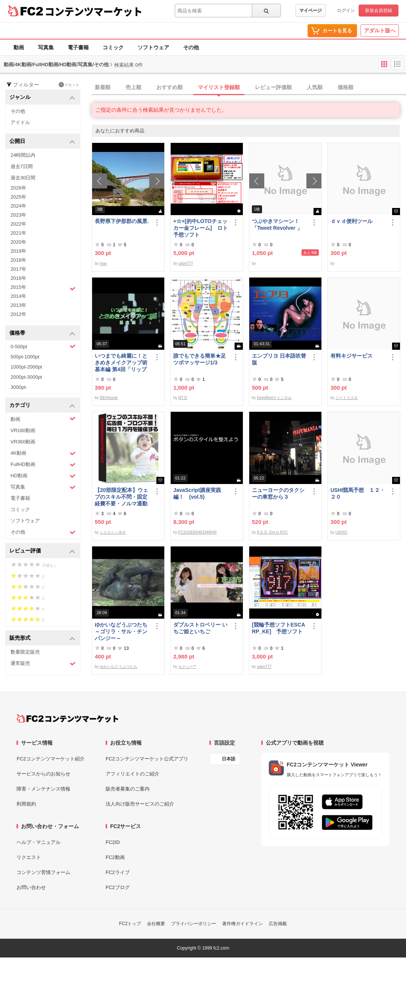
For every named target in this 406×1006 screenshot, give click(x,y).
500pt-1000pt (25, 357)
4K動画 (43, 453)
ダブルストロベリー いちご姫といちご (200, 628)
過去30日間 (23, 178)
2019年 (18, 251)
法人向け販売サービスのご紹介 (140, 804)
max (103, 263)
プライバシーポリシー (193, 923)
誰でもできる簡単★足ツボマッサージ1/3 (199, 359)
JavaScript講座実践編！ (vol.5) (197, 493)
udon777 (185, 263)
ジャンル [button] (42, 97)
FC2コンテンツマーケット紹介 (51, 759)
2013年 (18, 305)
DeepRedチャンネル (274, 398)
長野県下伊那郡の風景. (122, 221)
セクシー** (187, 667)
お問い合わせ (31, 887)
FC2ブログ (118, 887)
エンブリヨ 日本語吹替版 (279, 359)
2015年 (43, 288)
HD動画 (43, 476)
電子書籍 (78, 47)
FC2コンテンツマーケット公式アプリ (147, 759)
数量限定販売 (25, 652)
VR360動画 (23, 442)
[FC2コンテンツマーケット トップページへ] (67, 718)
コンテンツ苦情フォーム (43, 872)
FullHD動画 (43, 464)
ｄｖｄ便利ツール (351, 221)
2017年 (18, 269)
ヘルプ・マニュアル (39, 842)
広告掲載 (278, 923)
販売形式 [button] (42, 638)
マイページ (310, 10)
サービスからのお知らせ (43, 774)
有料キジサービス (351, 356)
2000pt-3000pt (26, 377)
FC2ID (113, 842)
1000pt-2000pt (26, 367)
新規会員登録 (378, 10)
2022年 (18, 224)
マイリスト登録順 (219, 87)
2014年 (18, 296)
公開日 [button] (42, 141)
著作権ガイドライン (242, 923)
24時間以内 (23, 155)
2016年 (18, 278)
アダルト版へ (379, 30)
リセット (69, 84)
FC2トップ (130, 923)
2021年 (18, 233)
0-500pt (43, 346)
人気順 (315, 87)
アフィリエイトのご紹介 (132, 774)
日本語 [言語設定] (228, 759)
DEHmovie (109, 398)
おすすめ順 (169, 87)
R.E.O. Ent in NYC (272, 532)
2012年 (18, 314)
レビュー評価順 (273, 87)
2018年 (18, 260)
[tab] (249, 87)
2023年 (18, 215)
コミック (113, 47)
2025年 (18, 197)
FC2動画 (115, 857)
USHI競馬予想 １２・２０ (357, 493)
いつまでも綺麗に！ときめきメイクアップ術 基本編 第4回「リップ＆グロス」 (122, 363)
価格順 (345, 87)
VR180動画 (23, 430)
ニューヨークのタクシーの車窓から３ (278, 493)
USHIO (341, 532)
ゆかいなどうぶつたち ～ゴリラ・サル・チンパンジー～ (122, 631)
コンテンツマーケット (93, 11)
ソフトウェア (153, 47)
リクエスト (29, 857)
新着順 (103, 87)
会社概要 (156, 923)
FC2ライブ (118, 872)
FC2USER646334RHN (197, 532)
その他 (191, 47)
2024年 (18, 206)
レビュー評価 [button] (42, 551)
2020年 (18, 242)
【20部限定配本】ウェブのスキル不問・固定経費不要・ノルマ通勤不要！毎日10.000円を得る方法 (121, 497)
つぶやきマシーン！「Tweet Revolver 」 (277, 224)
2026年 (18, 188)
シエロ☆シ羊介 (113, 532)
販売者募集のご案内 (128, 789)
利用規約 (26, 804)
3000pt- (19, 387)
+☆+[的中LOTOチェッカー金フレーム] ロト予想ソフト (200, 228)
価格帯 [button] (42, 333)
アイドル (20, 122)
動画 (19, 47)
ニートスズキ (346, 398)
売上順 (133, 87)
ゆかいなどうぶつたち (118, 667)
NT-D (182, 398)
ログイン (346, 10)
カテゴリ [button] (42, 405)
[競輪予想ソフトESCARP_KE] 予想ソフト (278, 628)
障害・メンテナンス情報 (43, 789)
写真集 (46, 47)
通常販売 (43, 663)
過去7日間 (22, 166)
